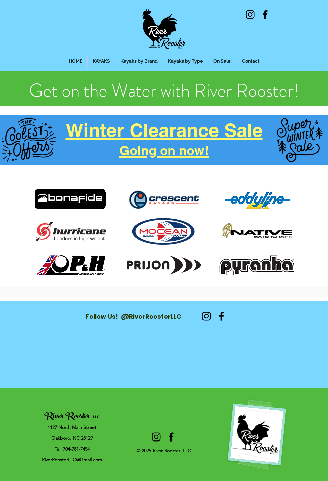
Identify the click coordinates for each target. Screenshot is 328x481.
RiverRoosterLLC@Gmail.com (72, 460)
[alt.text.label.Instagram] (250, 14)
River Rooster (67, 417)
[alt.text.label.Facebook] (265, 14)
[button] (139, 61)
